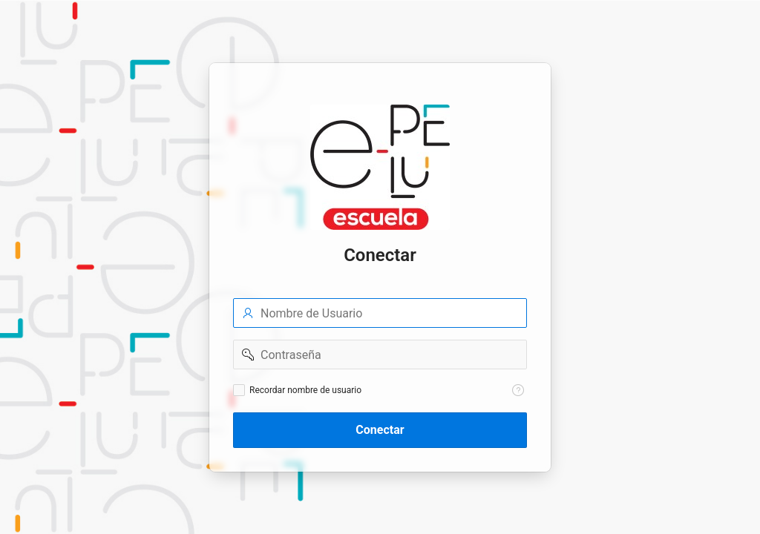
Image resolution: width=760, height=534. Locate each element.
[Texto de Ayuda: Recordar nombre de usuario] (518, 390)
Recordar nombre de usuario (305, 390)
